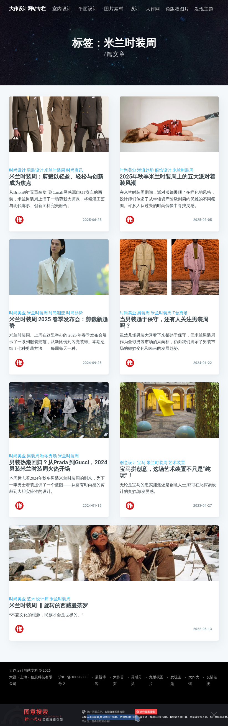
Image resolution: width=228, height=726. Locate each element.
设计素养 (140, 8)
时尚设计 (17, 170)
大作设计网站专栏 (27, 8)
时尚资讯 (74, 170)
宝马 (141, 469)
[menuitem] (62, 8)
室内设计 (62, 8)
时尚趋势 (74, 316)
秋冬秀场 (48, 462)
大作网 (153, 9)
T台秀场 (180, 316)
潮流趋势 (145, 170)
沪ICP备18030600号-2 (73, 680)
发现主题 (203, 9)
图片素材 (114, 8)
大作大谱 (193, 680)
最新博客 (100, 680)
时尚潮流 (56, 316)
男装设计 (35, 170)
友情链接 (211, 680)
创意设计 (128, 469)
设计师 (42, 608)
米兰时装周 (54, 170)
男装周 (143, 316)
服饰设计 (163, 170)
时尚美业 (128, 170)
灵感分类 (136, 680)
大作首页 (118, 680)
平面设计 (88, 8)
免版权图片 (177, 9)
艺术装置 (176, 469)
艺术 (31, 608)
